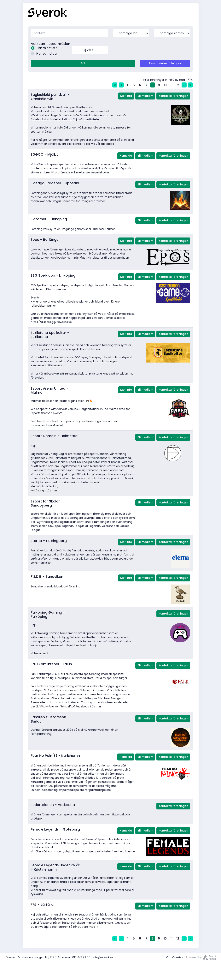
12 (177, 84)
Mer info (126, 95)
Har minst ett (43, 48)
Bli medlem (145, 95)
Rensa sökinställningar (165, 62)
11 (171, 84)
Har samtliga (43, 53)
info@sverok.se (103, 956)
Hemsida (125, 155)
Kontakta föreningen (173, 95)
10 (165, 84)
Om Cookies (174, 956)
